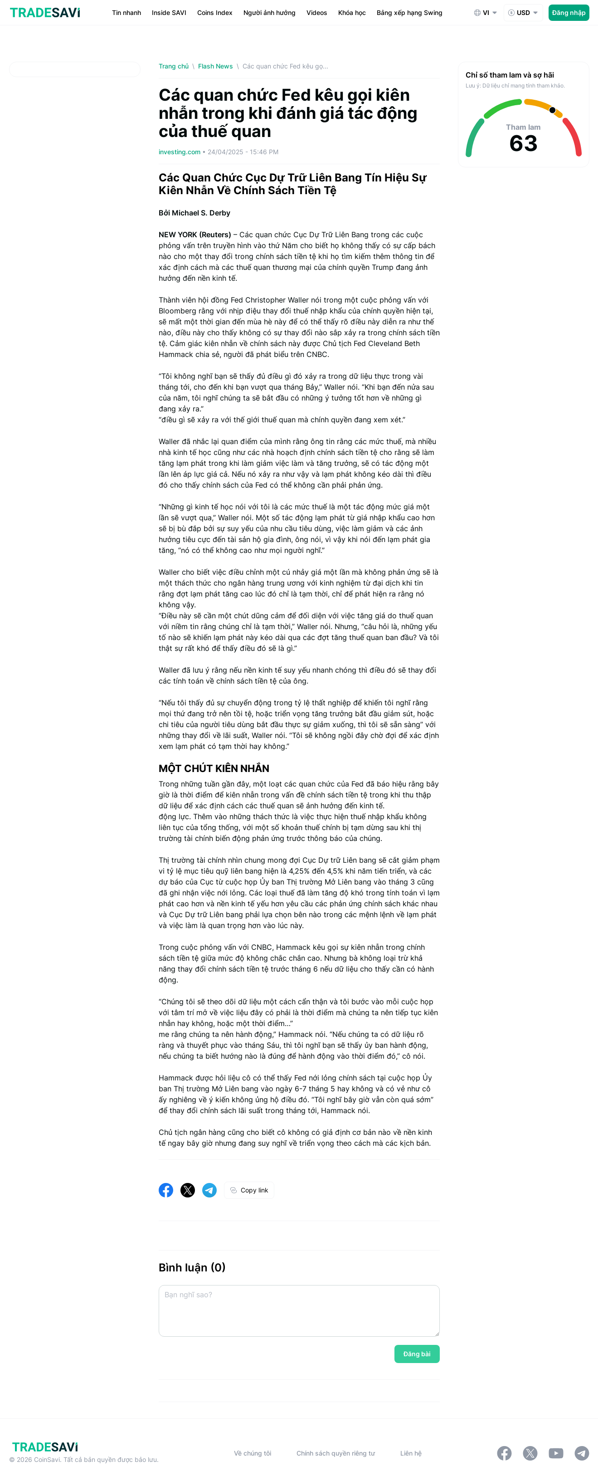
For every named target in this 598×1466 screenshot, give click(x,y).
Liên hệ (411, 1453)
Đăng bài (417, 1354)
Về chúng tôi (252, 1453)
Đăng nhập (569, 12)
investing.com (180, 152)
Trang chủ (174, 66)
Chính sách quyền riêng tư (336, 1453)
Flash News (215, 66)
